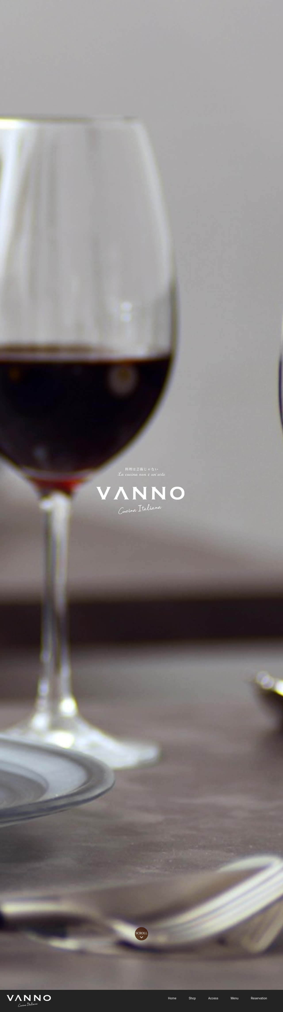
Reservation (259, 999)
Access (213, 999)
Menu (234, 999)
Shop (192, 999)
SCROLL (141, 933)
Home (172, 999)
